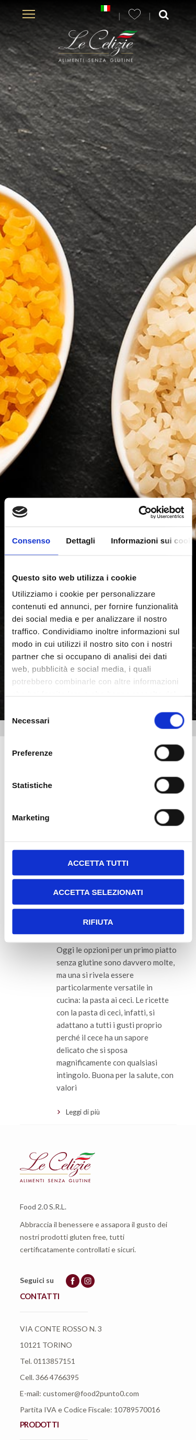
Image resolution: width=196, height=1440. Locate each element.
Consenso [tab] (31, 540)
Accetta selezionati (98, 892)
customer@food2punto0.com (91, 1393)
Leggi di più (83, 1112)
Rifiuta (98, 921)
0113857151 (54, 1361)
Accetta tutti (98, 862)
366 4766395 (57, 1377)
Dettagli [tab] (80, 540)
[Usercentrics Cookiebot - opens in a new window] (139, 512)
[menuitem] (105, 8)
